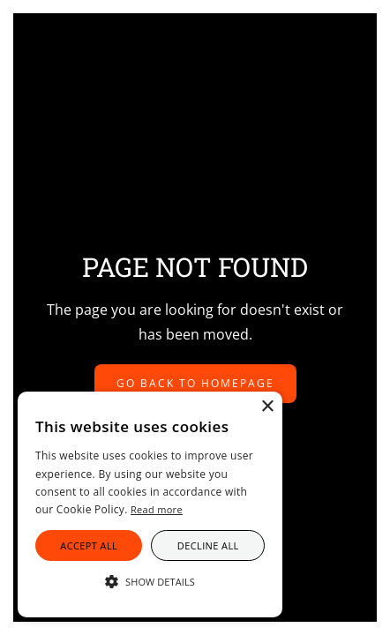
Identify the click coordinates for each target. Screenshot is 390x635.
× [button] (267, 407)
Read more (157, 509)
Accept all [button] (88, 545)
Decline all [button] (208, 545)
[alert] (150, 504)
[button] (150, 582)
